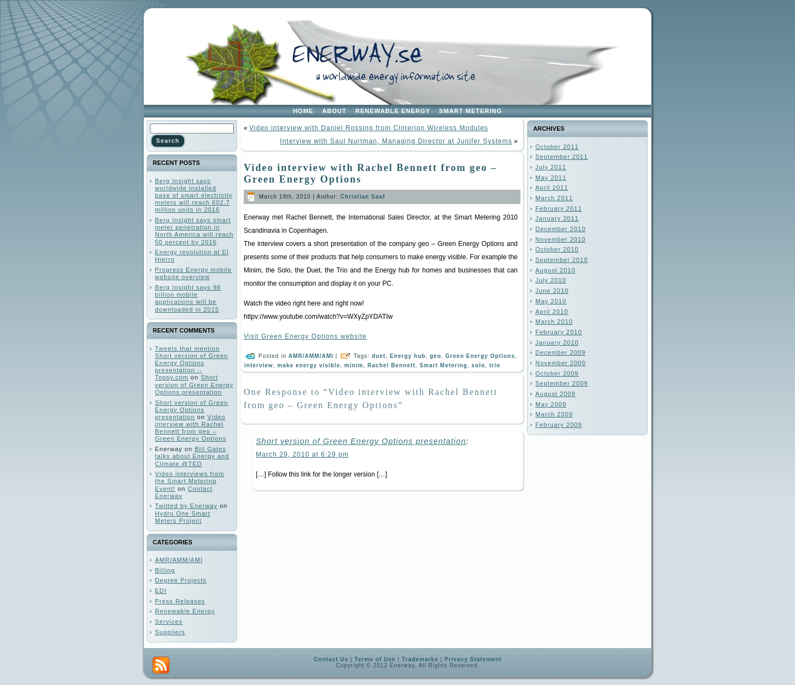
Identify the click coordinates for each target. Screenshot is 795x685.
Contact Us (331, 659)
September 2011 (561, 156)
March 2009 (554, 414)
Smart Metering (444, 365)
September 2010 (561, 259)
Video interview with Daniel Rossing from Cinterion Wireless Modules (368, 128)
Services (168, 621)
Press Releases (180, 601)
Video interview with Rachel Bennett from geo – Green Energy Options (190, 428)
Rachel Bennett (392, 365)
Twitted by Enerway (186, 505)
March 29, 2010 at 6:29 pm (302, 454)
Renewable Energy (185, 611)
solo (478, 365)
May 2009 (550, 404)
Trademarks (420, 659)
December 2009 (560, 352)
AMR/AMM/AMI (179, 559)
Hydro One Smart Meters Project (183, 517)
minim (354, 365)
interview (258, 365)
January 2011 (557, 218)
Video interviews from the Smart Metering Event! (189, 480)
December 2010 (560, 229)
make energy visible (308, 365)
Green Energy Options (480, 356)
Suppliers (170, 632)
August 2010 (555, 270)
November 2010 (560, 239)
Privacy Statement (473, 659)
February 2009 (558, 424)
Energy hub (408, 356)
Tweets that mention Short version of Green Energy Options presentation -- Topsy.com (191, 363)
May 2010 (550, 301)
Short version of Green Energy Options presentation (194, 384)
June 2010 (551, 290)
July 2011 (550, 167)
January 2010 (557, 342)
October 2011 (557, 146)
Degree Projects (181, 580)
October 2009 (557, 373)
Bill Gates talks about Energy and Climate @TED (192, 456)
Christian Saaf (362, 197)
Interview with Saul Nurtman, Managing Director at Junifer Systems (396, 141)
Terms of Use (375, 659)
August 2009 (555, 393)
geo (436, 356)
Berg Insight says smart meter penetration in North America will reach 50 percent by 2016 (194, 231)
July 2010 (550, 280)
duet (378, 356)
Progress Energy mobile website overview (193, 273)
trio (494, 365)
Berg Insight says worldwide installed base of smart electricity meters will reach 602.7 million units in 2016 (194, 195)
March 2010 (554, 321)
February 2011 (558, 208)
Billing (165, 570)
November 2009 (560, 363)
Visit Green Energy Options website (305, 336)
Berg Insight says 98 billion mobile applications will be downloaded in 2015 (188, 298)
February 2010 (558, 332)
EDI (160, 590)
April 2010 (551, 311)
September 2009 (561, 383)
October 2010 (557, 249)
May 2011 (550, 177)
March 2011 (554, 198)
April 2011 (551, 187)
